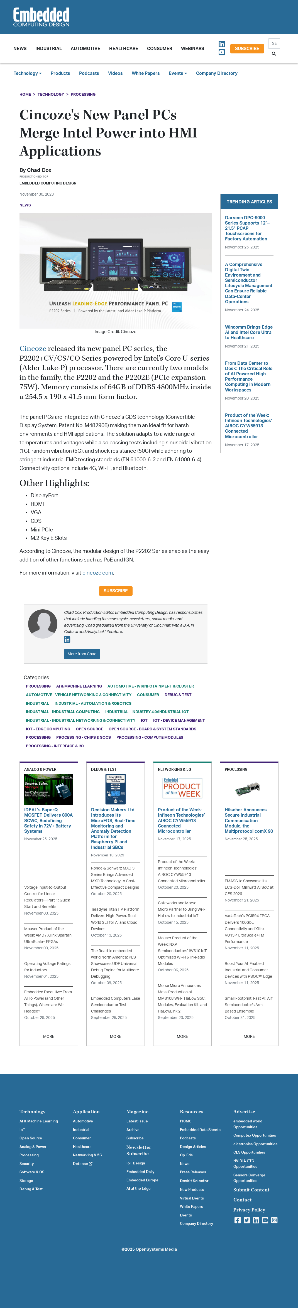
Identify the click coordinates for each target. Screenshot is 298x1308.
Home (25, 94)
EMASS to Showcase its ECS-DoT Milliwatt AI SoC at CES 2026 (249, 887)
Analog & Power (33, 1147)
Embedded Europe (142, 1180)
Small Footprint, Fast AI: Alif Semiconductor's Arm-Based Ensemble (249, 1004)
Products (60, 73)
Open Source (89, 729)
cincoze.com (97, 573)
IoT (144, 720)
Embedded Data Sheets (200, 1130)
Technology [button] (28, 73)
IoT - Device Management (179, 720)
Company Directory (217, 73)
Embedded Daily (140, 1172)
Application (86, 1112)
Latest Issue (137, 1121)
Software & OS (31, 1172)
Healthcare (123, 48)
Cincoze (32, 349)
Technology (51, 94)
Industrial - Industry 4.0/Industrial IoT (147, 712)
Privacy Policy (249, 1210)
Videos (115, 73)
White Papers (146, 73)
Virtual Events (192, 1198)
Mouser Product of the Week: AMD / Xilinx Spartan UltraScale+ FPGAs (48, 935)
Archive (133, 1130)
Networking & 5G (87, 1155)
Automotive (85, 48)
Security (26, 1164)
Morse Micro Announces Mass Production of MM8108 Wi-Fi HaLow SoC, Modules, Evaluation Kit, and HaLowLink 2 (182, 998)
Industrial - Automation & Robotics (93, 703)
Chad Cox (39, 170)
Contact (242, 1200)
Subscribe (247, 48)
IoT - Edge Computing (48, 729)
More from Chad (82, 654)
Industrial (48, 48)
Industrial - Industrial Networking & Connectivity (80, 720)
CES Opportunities (249, 1152)
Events (186, 1215)
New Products (192, 1189)
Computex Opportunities (254, 1135)
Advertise (244, 1112)
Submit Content (251, 1190)
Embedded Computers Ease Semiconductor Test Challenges (115, 1004)
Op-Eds (186, 1155)
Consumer (159, 48)
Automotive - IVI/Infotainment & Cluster (151, 686)
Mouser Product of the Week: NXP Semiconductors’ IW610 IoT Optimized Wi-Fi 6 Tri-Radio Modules (182, 951)
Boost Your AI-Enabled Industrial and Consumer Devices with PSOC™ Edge (248, 970)
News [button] (19, 48)
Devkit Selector (194, 1181)
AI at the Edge (138, 1188)
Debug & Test (178, 695)
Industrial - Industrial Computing (63, 712)
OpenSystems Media (156, 1249)
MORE (48, 1036)
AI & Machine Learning (79, 686)
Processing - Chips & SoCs (83, 737)
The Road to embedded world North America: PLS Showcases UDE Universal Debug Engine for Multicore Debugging (115, 964)
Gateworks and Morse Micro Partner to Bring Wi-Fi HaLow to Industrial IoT (182, 909)
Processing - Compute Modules (149, 737)
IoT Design (135, 1163)
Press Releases (193, 1172)
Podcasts (89, 73)
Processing (83, 94)
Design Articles (193, 1147)
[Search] (274, 43)
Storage (26, 1181)
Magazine (137, 1112)
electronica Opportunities (255, 1144)
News (184, 1164)
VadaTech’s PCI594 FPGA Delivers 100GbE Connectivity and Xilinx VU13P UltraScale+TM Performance (247, 929)
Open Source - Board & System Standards (152, 729)
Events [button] (178, 73)
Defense (82, 1164)
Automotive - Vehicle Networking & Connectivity (78, 695)
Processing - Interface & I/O (55, 746)
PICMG (185, 1121)
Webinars (192, 48)
